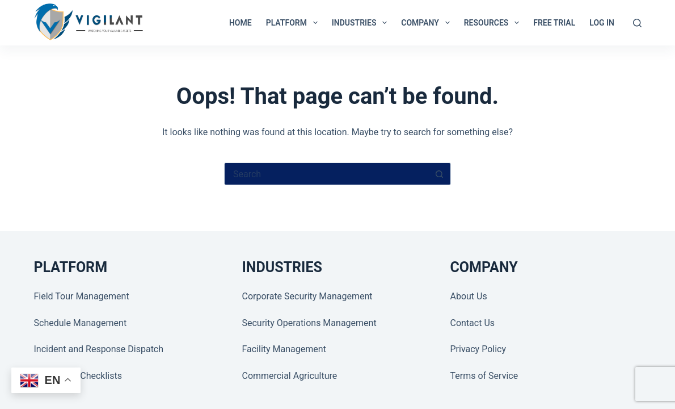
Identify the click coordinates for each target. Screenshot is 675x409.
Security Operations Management (309, 323)
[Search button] (439, 173)
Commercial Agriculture (290, 375)
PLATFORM (294, 23)
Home (240, 22)
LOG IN (601, 22)
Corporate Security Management (307, 296)
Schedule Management (80, 323)
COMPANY (427, 23)
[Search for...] (326, 173)
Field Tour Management (81, 296)
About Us (468, 296)
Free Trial (554, 22)
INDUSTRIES (362, 23)
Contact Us (472, 323)
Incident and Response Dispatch (99, 349)
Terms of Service (484, 375)
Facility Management (284, 349)
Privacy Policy (478, 349)
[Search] (637, 23)
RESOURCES (494, 23)
